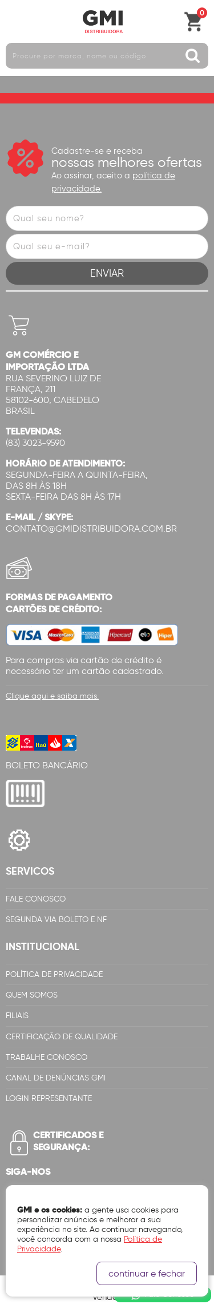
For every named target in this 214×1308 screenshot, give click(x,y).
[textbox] (107, 56)
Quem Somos (32, 995)
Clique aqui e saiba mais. (52, 696)
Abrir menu (14, 21)
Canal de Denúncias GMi (56, 1078)
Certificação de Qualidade (62, 1037)
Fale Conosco (36, 899)
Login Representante (49, 1098)
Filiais (17, 1015)
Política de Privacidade (54, 974)
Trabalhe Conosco (46, 1057)
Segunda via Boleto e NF (56, 919)
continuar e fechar (146, 1273)
